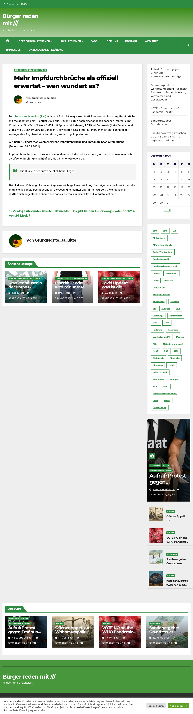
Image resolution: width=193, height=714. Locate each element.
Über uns (111, 41)
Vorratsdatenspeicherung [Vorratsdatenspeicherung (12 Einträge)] (165, 393)
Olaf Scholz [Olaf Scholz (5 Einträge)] (158, 358)
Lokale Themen (71, 41)
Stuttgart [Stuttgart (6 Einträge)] (174, 379)
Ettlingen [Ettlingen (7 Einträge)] (174, 301)
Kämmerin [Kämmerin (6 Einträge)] (173, 330)
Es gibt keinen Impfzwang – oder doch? (104, 211)
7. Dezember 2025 (164, 489)
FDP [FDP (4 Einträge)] (178, 309)
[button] (188, 45)
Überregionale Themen (34, 41)
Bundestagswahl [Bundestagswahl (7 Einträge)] (161, 259)
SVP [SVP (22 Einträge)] (155, 386)
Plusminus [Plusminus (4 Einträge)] (158, 365)
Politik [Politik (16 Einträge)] (172, 365)
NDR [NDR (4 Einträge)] (166, 351)
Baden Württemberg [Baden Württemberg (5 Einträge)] (162, 252)
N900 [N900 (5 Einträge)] (155, 351)
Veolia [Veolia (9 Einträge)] (166, 386)
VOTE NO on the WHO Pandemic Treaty (176, 542)
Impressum (14, 49)
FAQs (93, 41)
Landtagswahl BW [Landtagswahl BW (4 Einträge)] (161, 337)
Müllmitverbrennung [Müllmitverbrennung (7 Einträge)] (173, 344)
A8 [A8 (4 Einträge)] (174, 231)
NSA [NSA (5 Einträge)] (176, 351)
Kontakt (131, 41)
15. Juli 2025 (66, 638)
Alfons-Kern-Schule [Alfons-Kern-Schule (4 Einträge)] (162, 245)
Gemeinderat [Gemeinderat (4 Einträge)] (175, 316)
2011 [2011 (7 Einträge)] (155, 231)
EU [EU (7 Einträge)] (154, 309)
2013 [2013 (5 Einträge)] (165, 231)
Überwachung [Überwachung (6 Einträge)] (159, 407)
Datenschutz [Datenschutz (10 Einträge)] (172, 273)
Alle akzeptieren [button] (178, 706)
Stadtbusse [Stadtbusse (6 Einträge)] (158, 379)
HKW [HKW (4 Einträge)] (167, 323)
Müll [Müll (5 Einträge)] (155, 344)
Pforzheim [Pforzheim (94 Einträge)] (175, 358)
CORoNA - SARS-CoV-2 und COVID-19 (30, 70)
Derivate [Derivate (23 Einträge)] (168, 280)
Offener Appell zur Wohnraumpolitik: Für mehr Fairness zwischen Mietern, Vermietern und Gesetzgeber (169, 92)
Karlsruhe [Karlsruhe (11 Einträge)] (157, 330)
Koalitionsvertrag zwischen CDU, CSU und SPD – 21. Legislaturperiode (168, 136)
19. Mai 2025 (113, 638)
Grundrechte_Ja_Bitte (43, 98)
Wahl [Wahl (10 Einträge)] (155, 400)
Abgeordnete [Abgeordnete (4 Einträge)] (159, 238)
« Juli (167, 210)
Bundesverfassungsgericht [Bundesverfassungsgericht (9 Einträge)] (165, 266)
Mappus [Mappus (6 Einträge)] (180, 337)
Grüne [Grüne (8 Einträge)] (156, 323)
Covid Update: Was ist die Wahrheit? (114, 287)
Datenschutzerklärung (46, 49)
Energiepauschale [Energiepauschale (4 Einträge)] (161, 294)
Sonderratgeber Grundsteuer (164, 629)
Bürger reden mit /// (28, 676)
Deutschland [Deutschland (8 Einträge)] (159, 287)
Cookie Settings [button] (156, 706)
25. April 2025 (161, 638)
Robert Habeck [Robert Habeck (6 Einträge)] (160, 372)
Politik (166, 465)
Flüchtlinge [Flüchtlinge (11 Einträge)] (158, 316)
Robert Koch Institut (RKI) (30, 116)
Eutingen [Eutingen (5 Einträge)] (166, 309)
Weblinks (151, 41)
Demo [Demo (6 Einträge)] (155, 280)
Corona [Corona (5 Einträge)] (156, 273)
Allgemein (155, 465)
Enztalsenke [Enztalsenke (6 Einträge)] (159, 301)
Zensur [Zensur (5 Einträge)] (167, 400)
